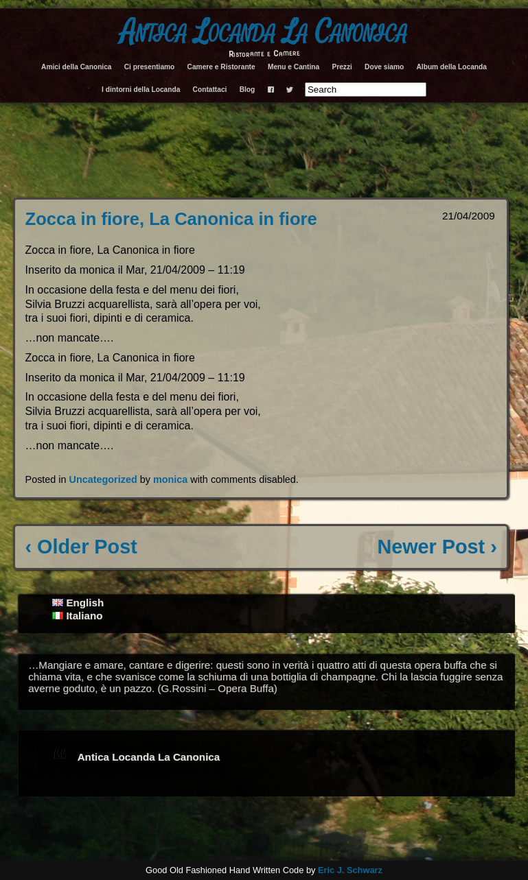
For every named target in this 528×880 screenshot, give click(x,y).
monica (170, 479)
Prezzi (342, 67)
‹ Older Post (81, 547)
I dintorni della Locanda (141, 89)
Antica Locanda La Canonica (264, 32)
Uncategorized (103, 479)
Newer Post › (436, 547)
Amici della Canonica (76, 67)
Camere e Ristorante (221, 67)
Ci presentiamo (149, 67)
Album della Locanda (451, 67)
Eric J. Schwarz (350, 870)
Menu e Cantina (293, 67)
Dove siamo (384, 67)
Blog (247, 89)
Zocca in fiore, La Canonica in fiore (171, 218)
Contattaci (210, 89)
